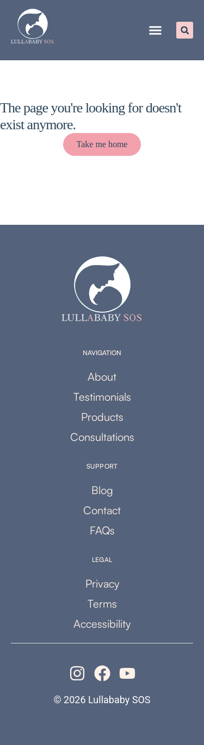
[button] (155, 30)
